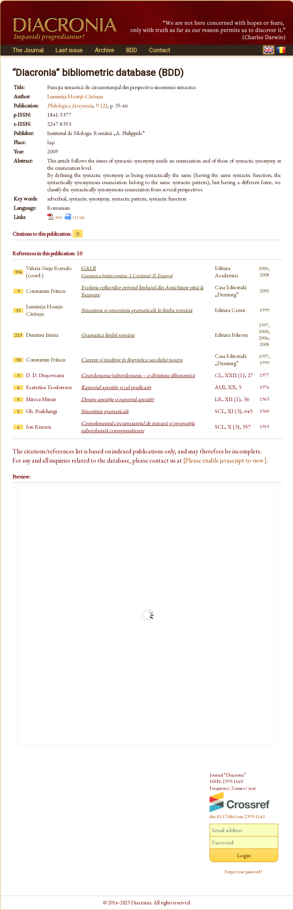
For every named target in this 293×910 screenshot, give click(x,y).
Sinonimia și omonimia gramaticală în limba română (136, 310)
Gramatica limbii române (108, 334)
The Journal (28, 50)
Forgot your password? (243, 871)
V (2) (101, 105)
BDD (131, 50)
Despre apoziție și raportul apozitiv (117, 399)
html (79, 217)
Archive (104, 50)
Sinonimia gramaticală (105, 411)
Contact (159, 50)
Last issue (69, 50)
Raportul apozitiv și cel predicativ (116, 387)
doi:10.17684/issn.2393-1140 (237, 816)
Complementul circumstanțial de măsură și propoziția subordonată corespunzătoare (138, 426)
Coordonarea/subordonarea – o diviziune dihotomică (138, 375)
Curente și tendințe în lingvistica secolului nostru (131, 359)
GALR (126, 271)
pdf (58, 217)
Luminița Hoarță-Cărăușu (75, 96)
